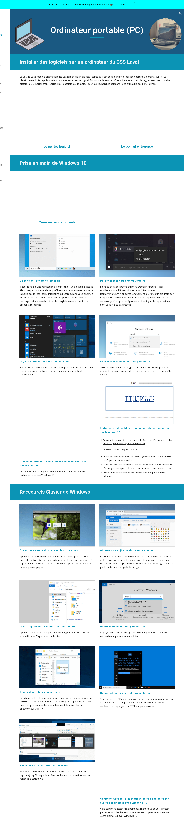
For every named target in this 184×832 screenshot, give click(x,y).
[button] (180, 13)
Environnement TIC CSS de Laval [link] (18, 84)
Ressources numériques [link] (19, 92)
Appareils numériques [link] (17, 98)
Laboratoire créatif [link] (16, 158)
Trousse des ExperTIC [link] (18, 76)
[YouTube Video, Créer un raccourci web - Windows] (76, 188)
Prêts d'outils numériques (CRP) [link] (19, 129)
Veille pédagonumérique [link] (19, 164)
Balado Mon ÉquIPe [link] (16, 186)
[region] (92, 4)
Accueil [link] (9, 53)
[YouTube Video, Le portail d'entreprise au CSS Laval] (144, 117)
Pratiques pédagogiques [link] (19, 180)
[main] (110, 31)
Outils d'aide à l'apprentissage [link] (14, 172)
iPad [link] (11, 116)
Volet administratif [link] (16, 71)
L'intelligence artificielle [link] (18, 65)
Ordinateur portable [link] (19, 110)
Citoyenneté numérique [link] (18, 137)
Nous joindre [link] (13, 59)
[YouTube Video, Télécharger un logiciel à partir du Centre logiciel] (76, 117)
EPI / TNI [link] (13, 122)
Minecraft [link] (11, 153)
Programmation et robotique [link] (16, 145)
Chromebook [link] (16, 104)
